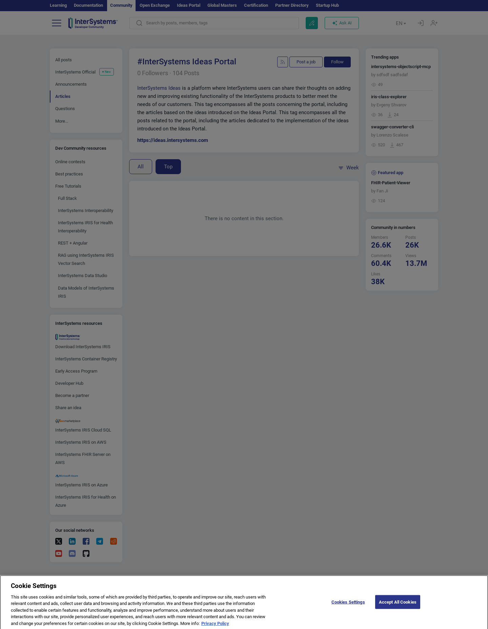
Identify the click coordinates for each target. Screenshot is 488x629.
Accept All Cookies (397, 608)
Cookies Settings (348, 608)
